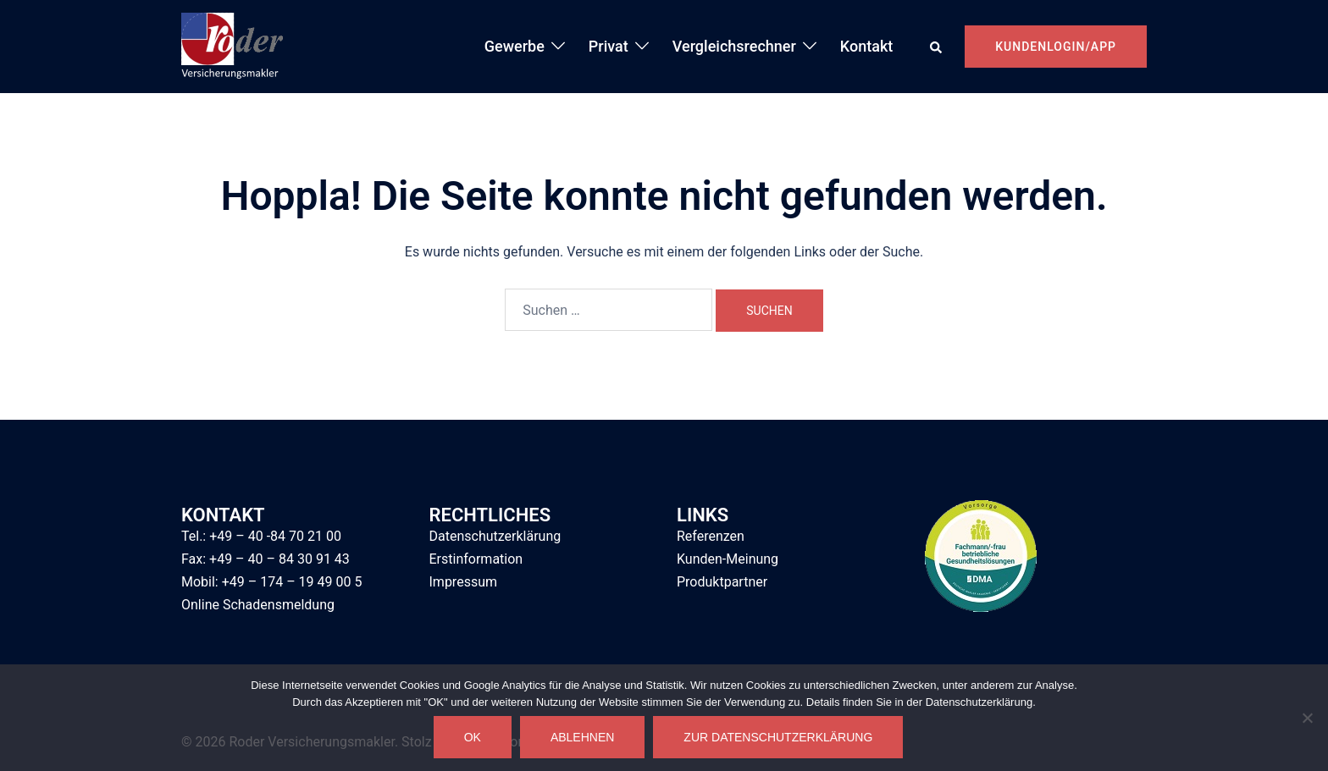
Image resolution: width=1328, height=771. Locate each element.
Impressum (463, 582)
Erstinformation (476, 559)
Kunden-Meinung (727, 559)
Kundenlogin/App (1055, 46)
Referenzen (710, 536)
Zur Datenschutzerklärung (777, 737)
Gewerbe (514, 46)
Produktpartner (722, 582)
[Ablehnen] (1306, 717)
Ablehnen (582, 737)
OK (472, 737)
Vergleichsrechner (734, 46)
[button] (936, 46)
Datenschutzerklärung (495, 536)
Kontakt (866, 46)
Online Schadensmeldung (258, 605)
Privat (608, 46)
